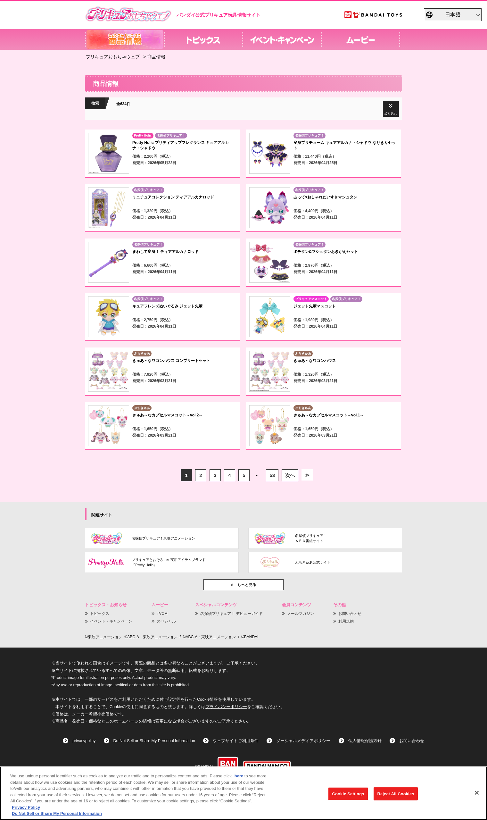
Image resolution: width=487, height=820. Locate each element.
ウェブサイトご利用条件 (236, 741)
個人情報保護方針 (365, 741)
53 (272, 475)
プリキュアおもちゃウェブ (113, 56)
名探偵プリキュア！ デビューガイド (231, 613)
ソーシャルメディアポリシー (303, 741)
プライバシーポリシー (226, 707)
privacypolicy (83, 741)
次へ (290, 475)
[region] (243, 793)
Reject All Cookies (395, 793)
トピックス (99, 613)
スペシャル (166, 621)
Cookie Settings (348, 793)
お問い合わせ (349, 613)
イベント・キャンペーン (111, 621)
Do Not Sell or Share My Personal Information (154, 741)
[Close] (477, 793)
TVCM (162, 613)
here (239, 776)
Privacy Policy (26, 807)
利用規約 (346, 621)
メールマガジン (300, 613)
